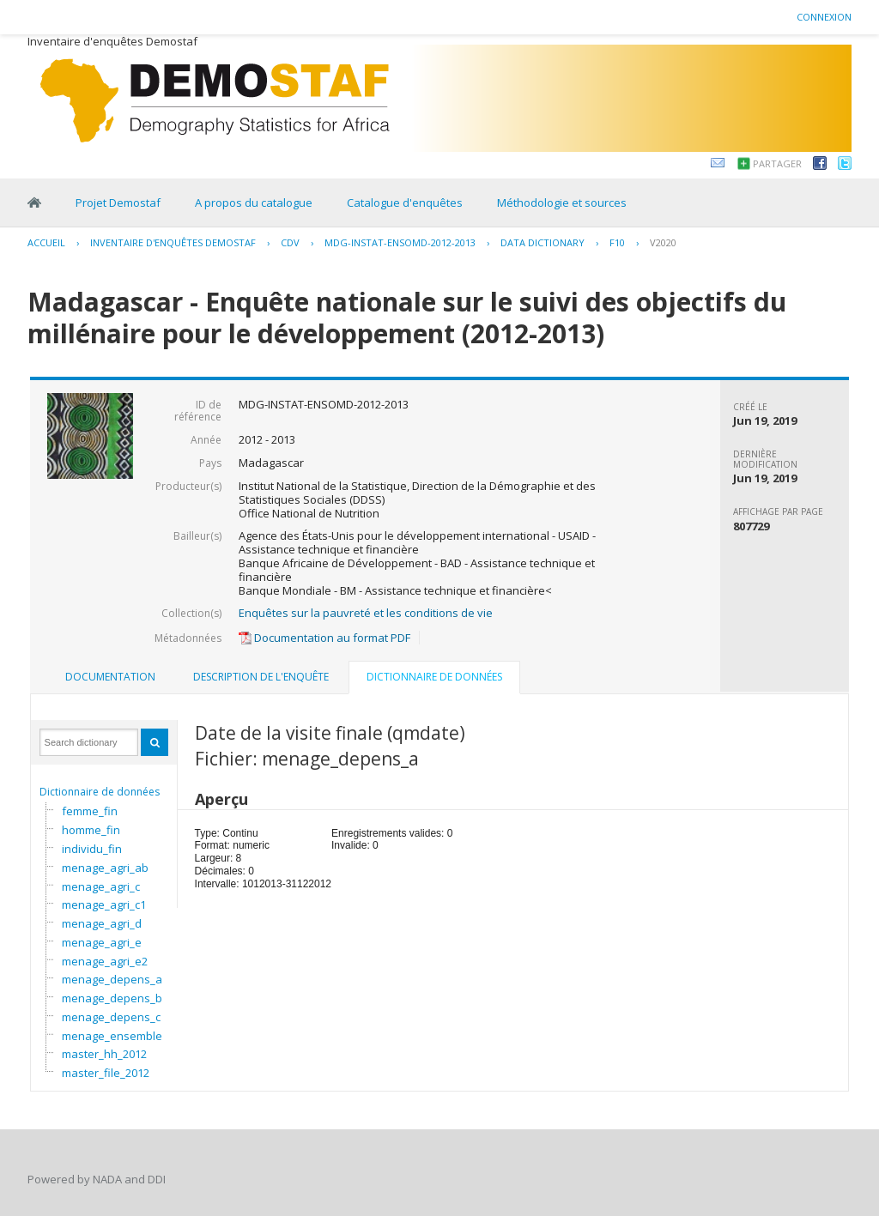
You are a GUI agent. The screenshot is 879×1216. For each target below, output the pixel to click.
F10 (617, 242)
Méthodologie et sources (562, 202)
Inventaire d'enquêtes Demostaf (173, 242)
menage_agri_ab (105, 867)
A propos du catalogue (253, 202)
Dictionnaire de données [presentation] (434, 676)
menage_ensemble (112, 1036)
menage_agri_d (102, 923)
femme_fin (90, 811)
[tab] (110, 677)
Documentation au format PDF (324, 637)
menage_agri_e (102, 942)
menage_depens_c (111, 1017)
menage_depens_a (112, 979)
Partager (777, 163)
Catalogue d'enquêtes (405, 202)
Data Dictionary (542, 242)
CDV (290, 242)
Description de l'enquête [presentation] (261, 676)
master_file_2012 (105, 1073)
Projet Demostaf (118, 202)
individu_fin (92, 849)
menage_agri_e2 (105, 961)
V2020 (663, 242)
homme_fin (91, 830)
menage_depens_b (112, 998)
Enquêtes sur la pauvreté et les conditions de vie (366, 612)
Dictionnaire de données (99, 791)
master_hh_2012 (104, 1054)
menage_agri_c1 (104, 904)
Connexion (824, 16)
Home (34, 202)
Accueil (46, 242)
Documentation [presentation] (110, 676)
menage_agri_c (101, 886)
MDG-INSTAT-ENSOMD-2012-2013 (400, 242)
